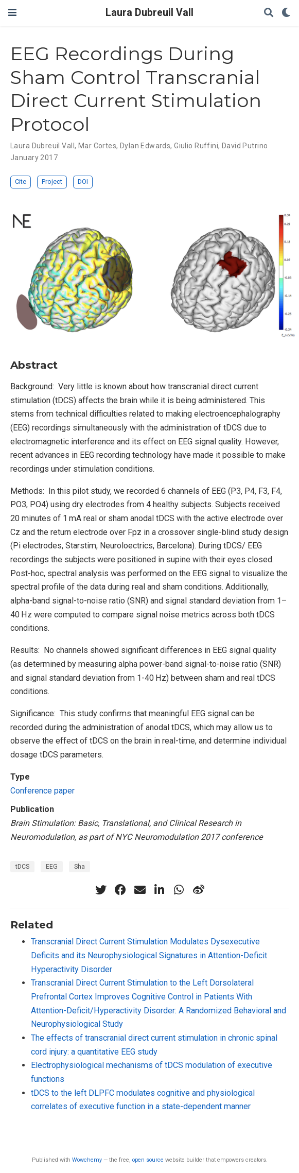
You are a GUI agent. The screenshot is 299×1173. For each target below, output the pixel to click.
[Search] (268, 13)
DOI (83, 181)
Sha (79, 866)
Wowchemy (87, 1160)
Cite (20, 181)
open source (148, 1160)
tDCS (22, 866)
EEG (52, 866)
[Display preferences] (286, 13)
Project (52, 181)
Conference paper (42, 791)
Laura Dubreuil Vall (149, 13)
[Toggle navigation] (12, 13)
